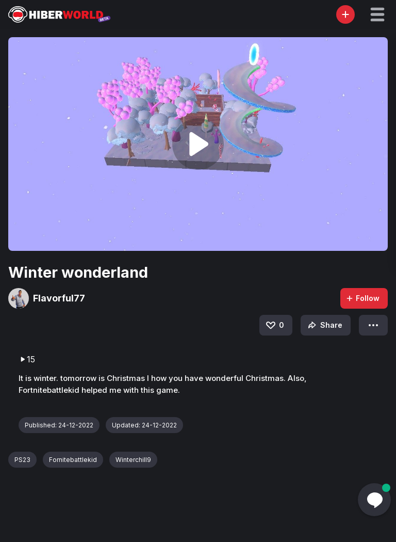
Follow (362, 298)
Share (324, 325)
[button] (377, 14)
